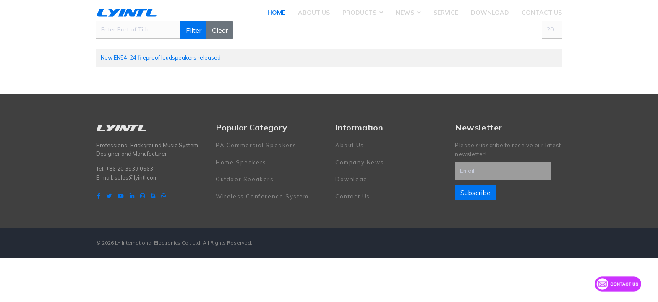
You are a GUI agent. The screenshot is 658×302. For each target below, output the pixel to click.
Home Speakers (241, 162)
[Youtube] (121, 196)
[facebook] (98, 196)
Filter (193, 30)
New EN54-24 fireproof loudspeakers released (161, 57)
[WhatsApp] (163, 196)
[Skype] (153, 196)
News (405, 12)
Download (490, 12)
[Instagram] (142, 196)
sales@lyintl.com (136, 177)
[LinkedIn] (132, 196)
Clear (220, 30)
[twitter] (109, 196)
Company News (359, 162)
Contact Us (542, 12)
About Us (314, 12)
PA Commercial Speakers (256, 145)
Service (445, 12)
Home (276, 12)
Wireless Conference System (262, 196)
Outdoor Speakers (245, 179)
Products (359, 12)
